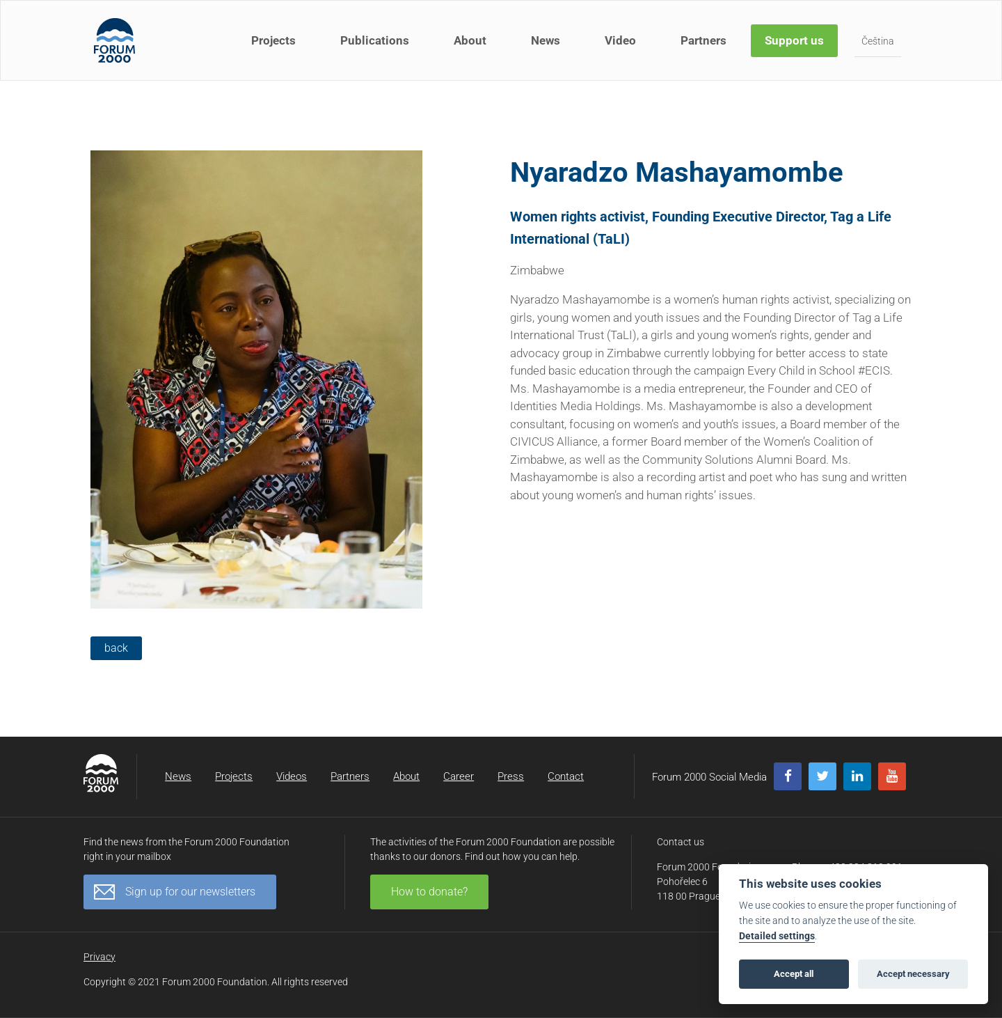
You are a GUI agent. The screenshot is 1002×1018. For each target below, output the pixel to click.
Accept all (793, 974)
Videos (291, 776)
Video (620, 40)
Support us (794, 40)
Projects (273, 40)
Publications (374, 40)
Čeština (877, 41)
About (470, 40)
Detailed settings (777, 936)
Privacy (100, 956)
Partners (703, 40)
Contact (566, 776)
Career (458, 776)
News (545, 40)
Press (511, 776)
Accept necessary (913, 974)
